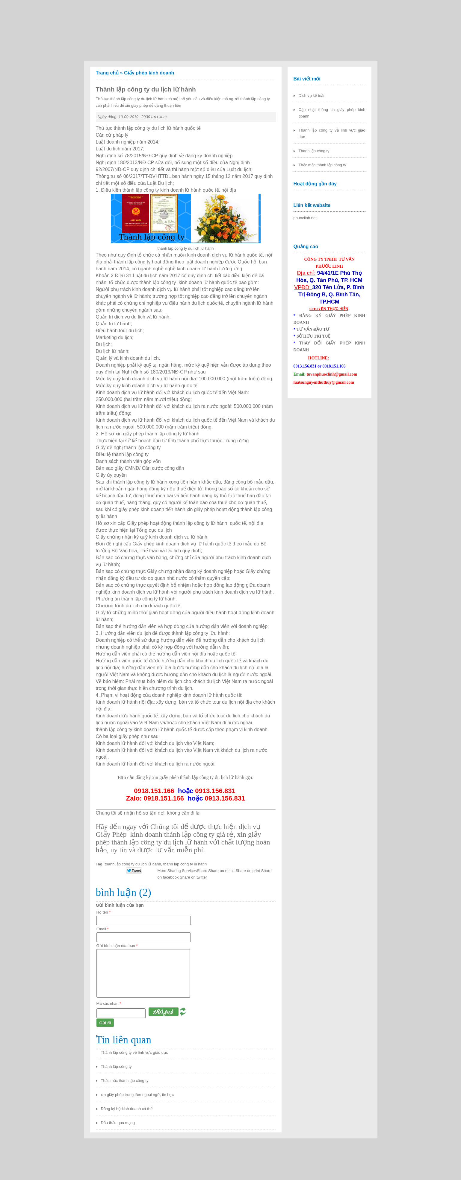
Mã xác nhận (108, 1003)
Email (102, 929)
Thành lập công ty (116, 1066)
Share (182, 870)
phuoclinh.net (305, 218)
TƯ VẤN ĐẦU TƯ (313, 329)
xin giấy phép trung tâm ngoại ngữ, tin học (137, 1094)
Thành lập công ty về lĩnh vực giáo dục (134, 1052)
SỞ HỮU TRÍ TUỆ (313, 336)
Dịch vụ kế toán (312, 95)
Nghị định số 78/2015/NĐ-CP (127, 155)
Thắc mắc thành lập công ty (125, 1080)
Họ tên (103, 912)
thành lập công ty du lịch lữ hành (133, 864)
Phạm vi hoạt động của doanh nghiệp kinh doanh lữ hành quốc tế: (171, 695)
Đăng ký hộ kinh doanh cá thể (127, 1108)
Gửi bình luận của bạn (117, 945)
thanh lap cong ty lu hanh (185, 864)
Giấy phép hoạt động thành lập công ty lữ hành (178, 523)
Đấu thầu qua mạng (118, 1122)
